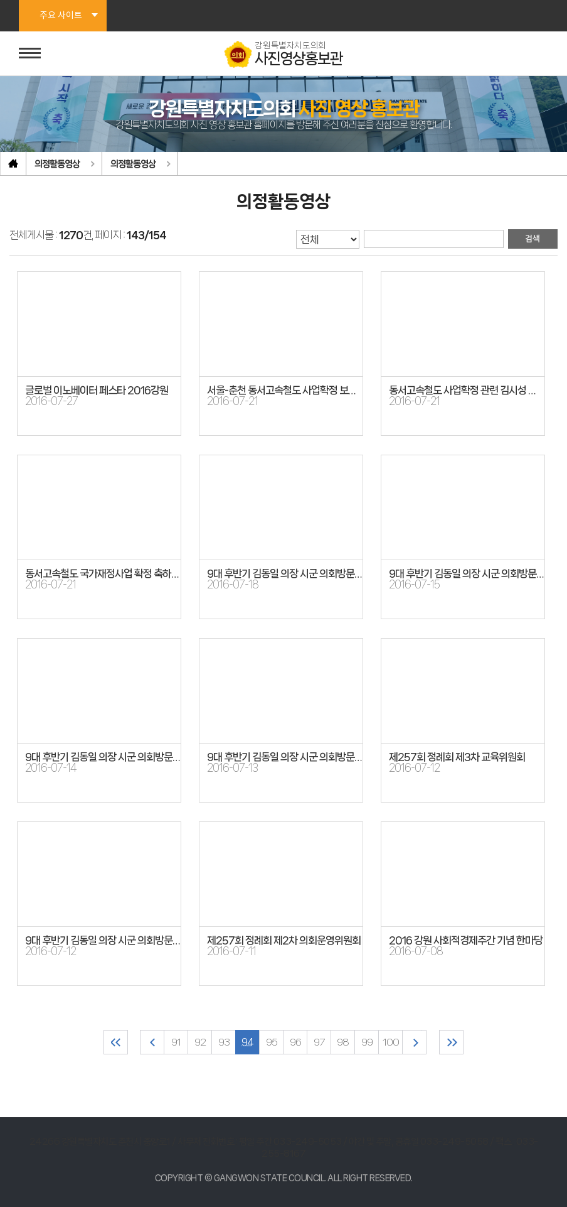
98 (343, 1042)
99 (367, 1042)
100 (391, 1042)
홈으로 (13, 163)
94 (247, 1042)
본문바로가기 (0, 0)
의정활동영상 (57, 164)
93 (224, 1042)
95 (271, 1042)
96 (295, 1042)
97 (319, 1042)
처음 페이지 (115, 1042)
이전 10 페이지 (152, 1042)
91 (176, 1042)
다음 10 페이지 (414, 1042)
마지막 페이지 (451, 1042)
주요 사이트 (61, 16)
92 (200, 1042)
